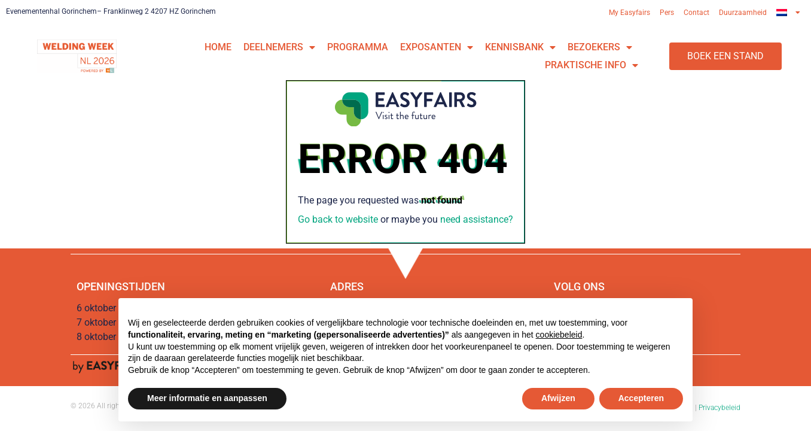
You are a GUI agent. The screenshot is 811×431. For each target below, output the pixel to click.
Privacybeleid (719, 407)
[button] (725, 56)
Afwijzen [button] (558, 398)
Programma (357, 47)
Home (218, 47)
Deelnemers (279, 47)
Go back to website (338, 219)
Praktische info (591, 65)
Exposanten (436, 47)
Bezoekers (600, 47)
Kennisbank (520, 47)
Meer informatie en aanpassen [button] (207, 398)
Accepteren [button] (641, 398)
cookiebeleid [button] (559, 334)
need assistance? (476, 219)
